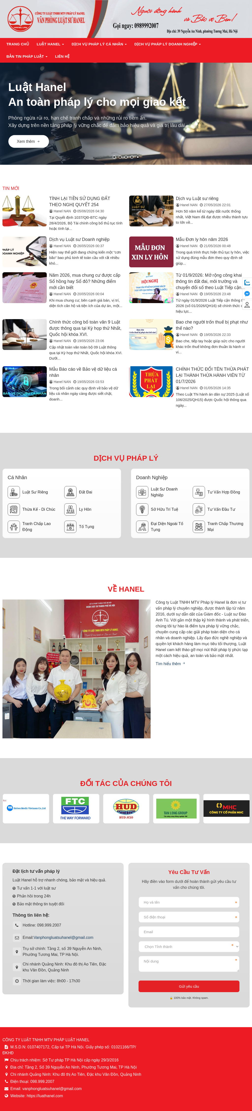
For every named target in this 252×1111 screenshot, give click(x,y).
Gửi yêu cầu (189, 986)
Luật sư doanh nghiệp (157, 492)
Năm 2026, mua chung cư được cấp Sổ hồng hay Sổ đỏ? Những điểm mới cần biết (84, 281)
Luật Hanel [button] (50, 45)
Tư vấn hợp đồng (216, 492)
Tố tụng (79, 527)
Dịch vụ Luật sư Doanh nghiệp (79, 239)
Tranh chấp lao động (29, 527)
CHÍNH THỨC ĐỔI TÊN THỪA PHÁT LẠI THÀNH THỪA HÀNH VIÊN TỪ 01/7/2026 (212, 375)
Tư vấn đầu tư (214, 509)
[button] (114, 157)
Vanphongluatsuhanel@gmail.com (63, 937)
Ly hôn (77, 509)
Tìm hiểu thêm (171, 664)
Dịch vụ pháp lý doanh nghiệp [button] (167, 45)
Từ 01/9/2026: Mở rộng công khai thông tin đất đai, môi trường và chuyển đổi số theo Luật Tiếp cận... (210, 281)
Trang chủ (17, 44)
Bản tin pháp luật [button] (26, 57)
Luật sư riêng (28, 492)
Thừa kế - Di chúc (31, 509)
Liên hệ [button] (62, 56)
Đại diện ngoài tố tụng (159, 527)
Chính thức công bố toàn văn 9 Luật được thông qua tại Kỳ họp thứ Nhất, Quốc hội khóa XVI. (85, 328)
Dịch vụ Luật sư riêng (197, 198)
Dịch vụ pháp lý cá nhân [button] (99, 45)
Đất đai (78, 492)
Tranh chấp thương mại (218, 527)
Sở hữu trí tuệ (157, 509)
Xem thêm (28, 141)
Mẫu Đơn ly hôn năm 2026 (202, 239)
